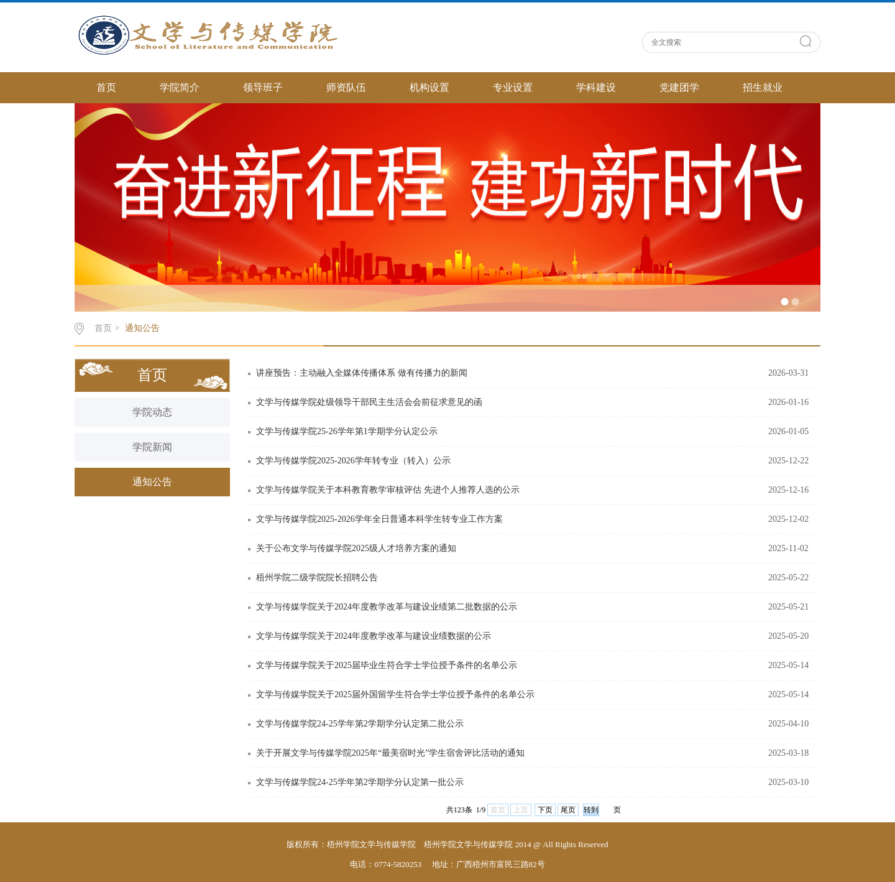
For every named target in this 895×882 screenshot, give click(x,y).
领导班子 (263, 87)
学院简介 (180, 87)
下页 (545, 809)
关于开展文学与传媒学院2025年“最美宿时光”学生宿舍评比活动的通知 (390, 753)
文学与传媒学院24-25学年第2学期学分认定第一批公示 (360, 782)
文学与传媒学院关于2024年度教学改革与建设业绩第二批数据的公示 (386, 606)
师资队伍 (346, 87)
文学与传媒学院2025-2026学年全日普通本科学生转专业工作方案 (379, 519)
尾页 (568, 809)
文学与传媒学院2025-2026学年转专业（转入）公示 (353, 460)
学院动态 (152, 412)
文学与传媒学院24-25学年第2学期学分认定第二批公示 (360, 723)
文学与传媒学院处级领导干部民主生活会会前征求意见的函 (369, 402)
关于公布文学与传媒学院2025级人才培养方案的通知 (356, 548)
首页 (106, 87)
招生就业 (763, 87)
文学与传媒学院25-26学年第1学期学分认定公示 (347, 431)
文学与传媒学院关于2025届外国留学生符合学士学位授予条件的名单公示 (395, 694)
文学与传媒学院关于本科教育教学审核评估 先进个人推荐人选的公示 (388, 489)
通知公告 (142, 328)
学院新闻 (152, 447)
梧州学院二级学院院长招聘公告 (317, 577)
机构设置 (429, 87)
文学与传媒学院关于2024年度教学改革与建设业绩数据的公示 (373, 636)
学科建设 (596, 87)
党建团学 (679, 87)
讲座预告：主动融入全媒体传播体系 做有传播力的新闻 (361, 373)
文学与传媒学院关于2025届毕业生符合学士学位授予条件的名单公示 (386, 665)
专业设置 (513, 87)
